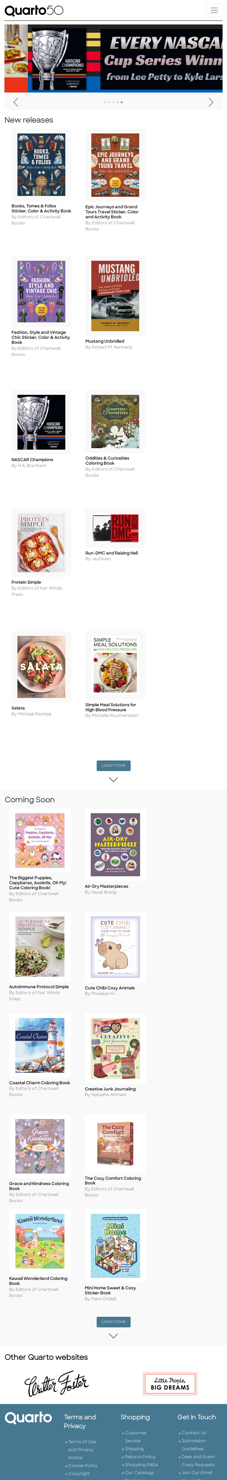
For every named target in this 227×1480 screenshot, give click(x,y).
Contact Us (194, 1155)
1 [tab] (105, 102)
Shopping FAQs (141, 1187)
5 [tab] (122, 102)
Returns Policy (140, 1179)
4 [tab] (118, 102)
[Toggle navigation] (214, 10)
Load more (116, 615)
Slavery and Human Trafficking (80, 1244)
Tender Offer (195, 1227)
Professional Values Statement (81, 1220)
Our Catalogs (139, 1195)
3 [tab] (113, 102)
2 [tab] (109, 102)
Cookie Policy (83, 1188)
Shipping (134, 1171)
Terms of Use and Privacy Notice (82, 1172)
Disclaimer (136, 1203)
